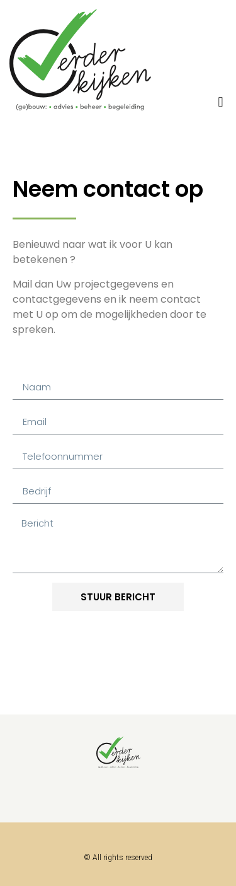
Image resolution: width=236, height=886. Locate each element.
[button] (221, 101)
